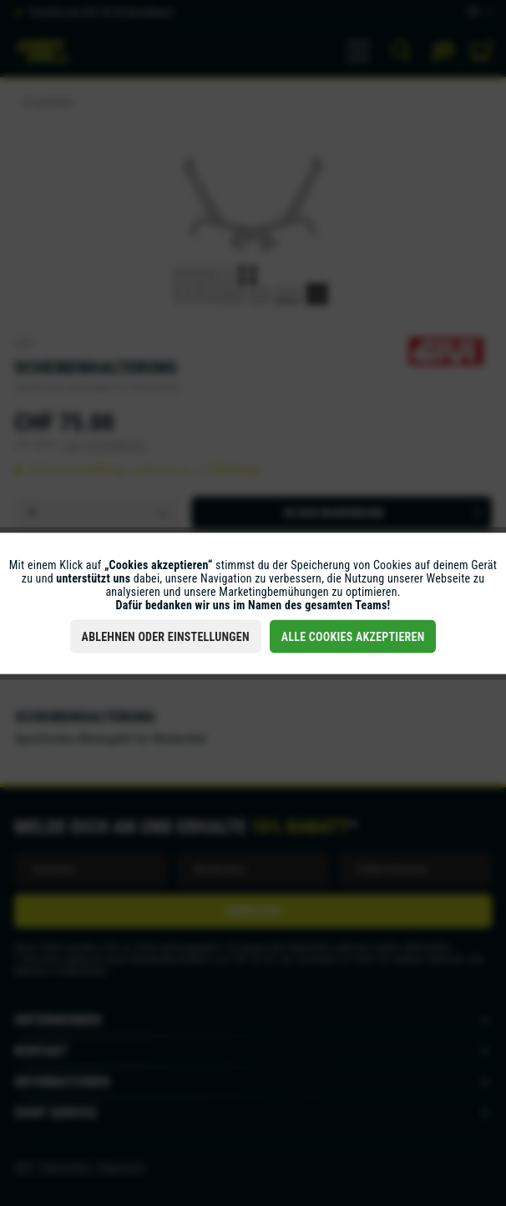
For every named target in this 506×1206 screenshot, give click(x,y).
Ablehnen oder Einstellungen (166, 636)
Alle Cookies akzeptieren (353, 636)
